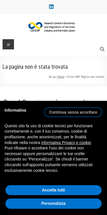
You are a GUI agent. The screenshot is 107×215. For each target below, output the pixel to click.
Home (60, 76)
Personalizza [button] (53, 203)
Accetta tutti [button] (53, 190)
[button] (73, 109)
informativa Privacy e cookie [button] (66, 142)
